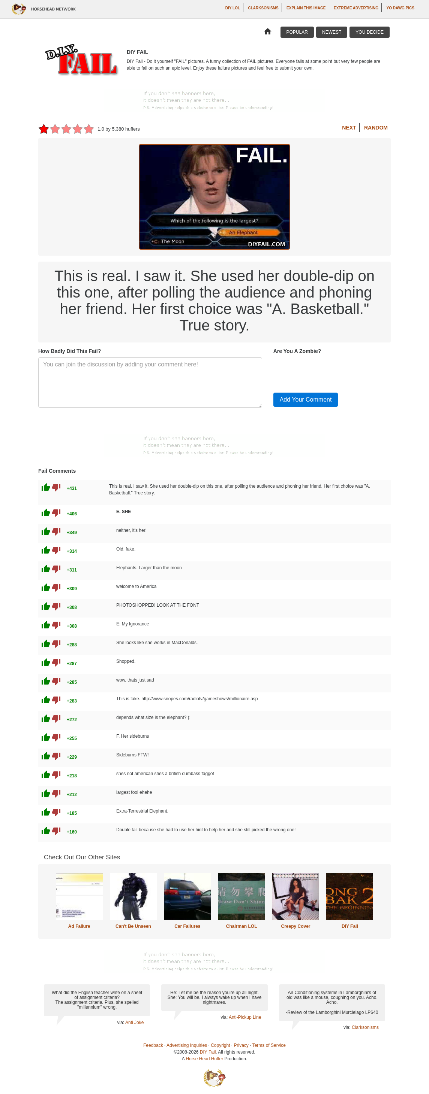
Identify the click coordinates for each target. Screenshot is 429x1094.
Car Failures (187, 926)
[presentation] (330, 372)
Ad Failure (79, 926)
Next (349, 128)
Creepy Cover (295, 926)
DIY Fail (350, 926)
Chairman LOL (241, 926)
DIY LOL (232, 8)
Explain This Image (306, 8)
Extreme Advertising (356, 8)
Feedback (153, 1045)
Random (376, 128)
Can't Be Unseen (133, 926)
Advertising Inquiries (186, 1045)
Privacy (241, 1045)
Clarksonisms (263, 8)
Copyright (220, 1045)
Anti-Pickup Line (245, 1017)
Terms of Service (269, 1045)
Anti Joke (134, 1022)
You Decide (370, 32)
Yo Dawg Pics (400, 8)
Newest (331, 32)
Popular (297, 32)
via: (121, 1022)
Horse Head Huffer (204, 1058)
